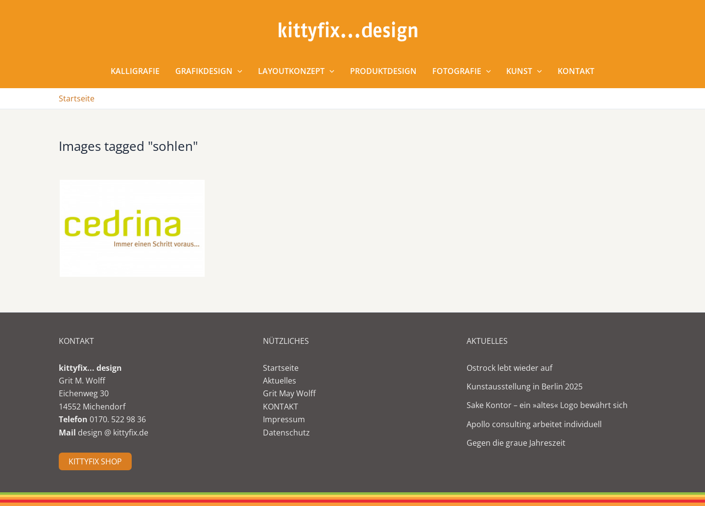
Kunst (524, 71)
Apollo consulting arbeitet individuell (534, 424)
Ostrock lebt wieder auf (509, 367)
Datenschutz (286, 432)
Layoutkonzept (296, 71)
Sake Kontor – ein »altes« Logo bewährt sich (547, 405)
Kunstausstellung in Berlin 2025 (525, 386)
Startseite (281, 367)
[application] (237, 71)
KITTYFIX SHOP (95, 461)
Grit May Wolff (289, 393)
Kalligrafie (135, 71)
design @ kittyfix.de (113, 432)
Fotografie (461, 71)
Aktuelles (279, 380)
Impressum (284, 419)
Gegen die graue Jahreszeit (516, 442)
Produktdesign (383, 71)
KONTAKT (280, 406)
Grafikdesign (208, 71)
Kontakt (576, 71)
